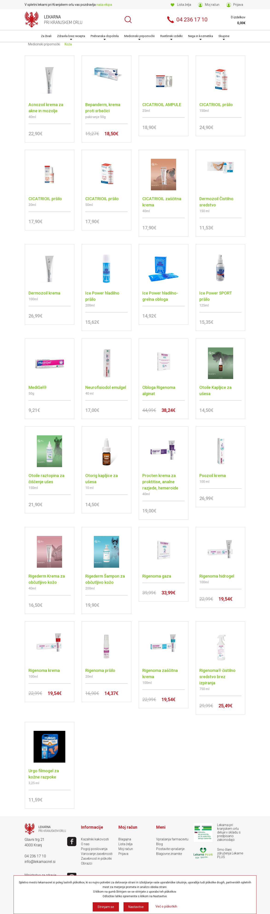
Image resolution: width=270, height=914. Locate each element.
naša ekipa (104, 4)
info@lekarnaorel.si (40, 861)
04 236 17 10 (35, 856)
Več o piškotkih (166, 906)
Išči (128, 19)
